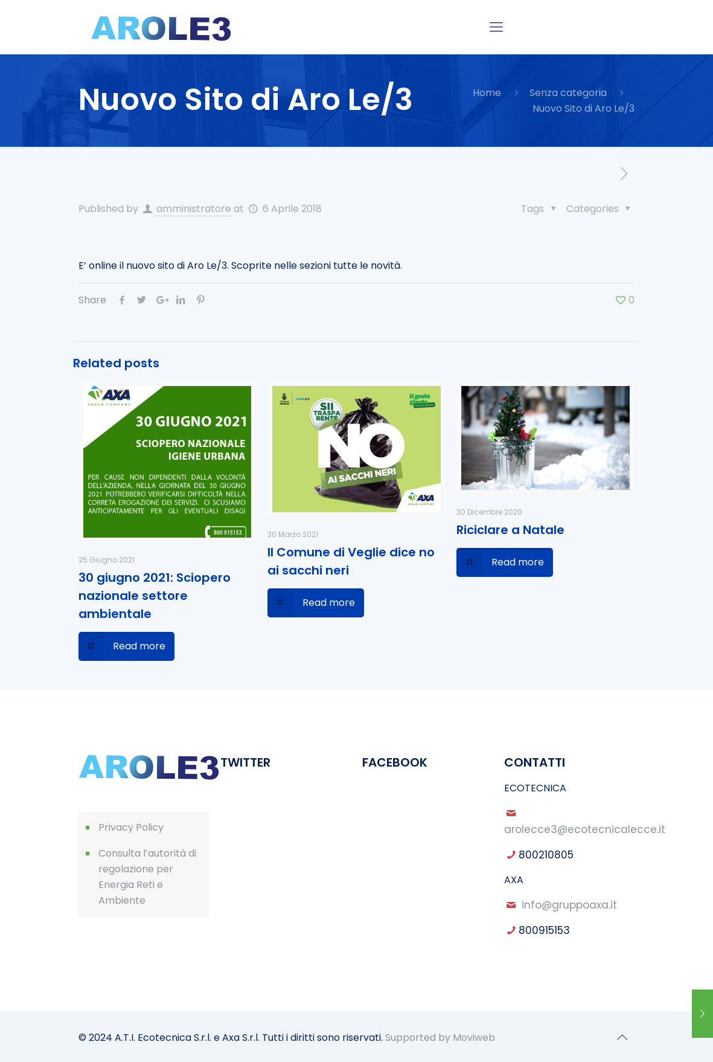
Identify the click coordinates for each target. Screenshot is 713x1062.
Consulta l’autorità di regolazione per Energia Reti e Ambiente (147, 876)
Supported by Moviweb (440, 1037)
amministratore (193, 209)
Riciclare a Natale (510, 529)
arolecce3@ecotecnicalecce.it (584, 829)
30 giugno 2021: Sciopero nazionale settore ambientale (154, 595)
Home (487, 93)
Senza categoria (568, 93)
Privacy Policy (131, 827)
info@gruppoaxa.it (569, 905)
